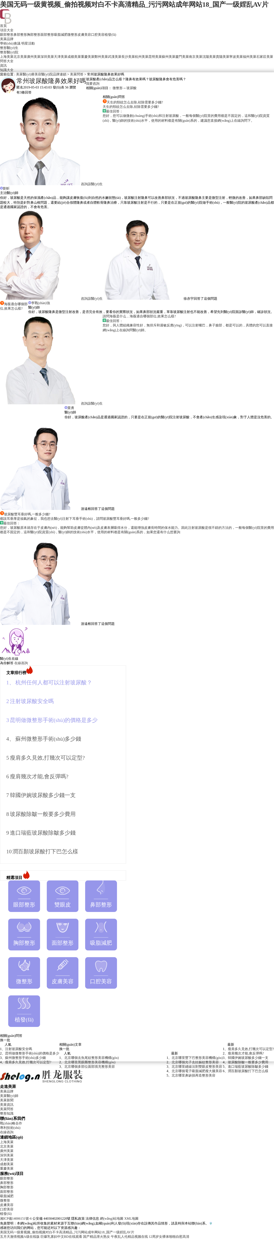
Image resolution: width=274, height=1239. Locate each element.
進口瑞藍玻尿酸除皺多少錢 (43, 833)
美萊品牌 (6, 39)
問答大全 (6, 61)
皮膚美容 (84, 34)
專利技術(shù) (10, 1127)
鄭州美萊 (101, 56)
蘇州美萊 (168, 56)
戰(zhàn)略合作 (11, 1123)
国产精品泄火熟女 (96, 1236)
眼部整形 (6, 34)
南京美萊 (195, 56)
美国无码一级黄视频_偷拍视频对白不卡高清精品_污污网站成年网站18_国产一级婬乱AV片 (134, 4)
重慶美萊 (87, 56)
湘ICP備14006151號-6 (16, 1218)
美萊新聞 (6, 1100)
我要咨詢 (92, 83)
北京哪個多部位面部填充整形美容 (89, 1066)
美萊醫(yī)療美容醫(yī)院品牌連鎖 (41, 74)
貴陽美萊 (222, 56)
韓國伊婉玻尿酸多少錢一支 (43, 795)
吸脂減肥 (60, 34)
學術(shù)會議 (10, 43)
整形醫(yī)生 (9, 48)
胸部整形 (33, 34)
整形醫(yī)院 (9, 52)
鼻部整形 (20, 34)
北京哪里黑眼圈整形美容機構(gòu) (90, 1062)
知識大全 (6, 70)
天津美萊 (60, 56)
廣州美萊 (33, 56)
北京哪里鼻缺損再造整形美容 (193, 1075)
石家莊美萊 (264, 56)
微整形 (72, 34)
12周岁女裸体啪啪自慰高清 (169, 1236)
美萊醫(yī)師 (9, 1096)
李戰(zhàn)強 (39, 303)
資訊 (3, 65)
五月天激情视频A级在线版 (20, 1236)
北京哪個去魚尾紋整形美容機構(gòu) (91, 1058)
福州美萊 (249, 56)
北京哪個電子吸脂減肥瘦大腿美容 (197, 1071)
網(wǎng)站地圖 (111, 1218)
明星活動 (28, 43)
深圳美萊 (47, 56)
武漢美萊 (114, 56)
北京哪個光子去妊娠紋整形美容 (195, 1062)
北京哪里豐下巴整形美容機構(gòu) (197, 1058)
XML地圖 (131, 1218)
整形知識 (6, 1113)
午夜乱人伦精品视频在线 (129, 1236)
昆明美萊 (155, 56)
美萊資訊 (6, 1104)
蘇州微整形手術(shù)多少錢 (48, 739)
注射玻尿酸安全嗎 (32, 701)
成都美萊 (74, 56)
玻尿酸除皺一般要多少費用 (43, 814)
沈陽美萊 (209, 56)
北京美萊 (20, 56)
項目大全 (6, 30)
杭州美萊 (141, 56)
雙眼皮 (62, 894)
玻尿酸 (131, 88)
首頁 (3, 26)
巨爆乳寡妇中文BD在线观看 (61, 1236)
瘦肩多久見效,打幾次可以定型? (47, 758)
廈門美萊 (182, 56)
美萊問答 (76, 74)
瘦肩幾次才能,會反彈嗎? (39, 776)
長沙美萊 (128, 56)
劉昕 (5, 188)
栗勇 (69, 408)
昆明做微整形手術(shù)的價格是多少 (54, 720)
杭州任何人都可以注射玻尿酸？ (53, 683)
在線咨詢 (21, 663)
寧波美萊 (236, 56)
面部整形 (47, 34)
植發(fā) (110, 34)
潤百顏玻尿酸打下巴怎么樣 (45, 851)
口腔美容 (98, 34)
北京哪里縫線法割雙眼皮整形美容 (197, 1066)
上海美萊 (6, 56)
